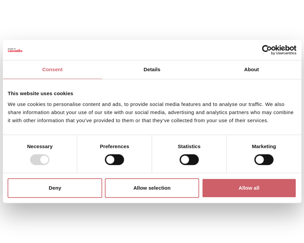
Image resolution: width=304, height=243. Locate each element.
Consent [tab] (52, 69)
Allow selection (152, 188)
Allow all (249, 188)
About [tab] (251, 69)
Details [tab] (152, 69)
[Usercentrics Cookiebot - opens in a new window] (266, 50)
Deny (55, 188)
